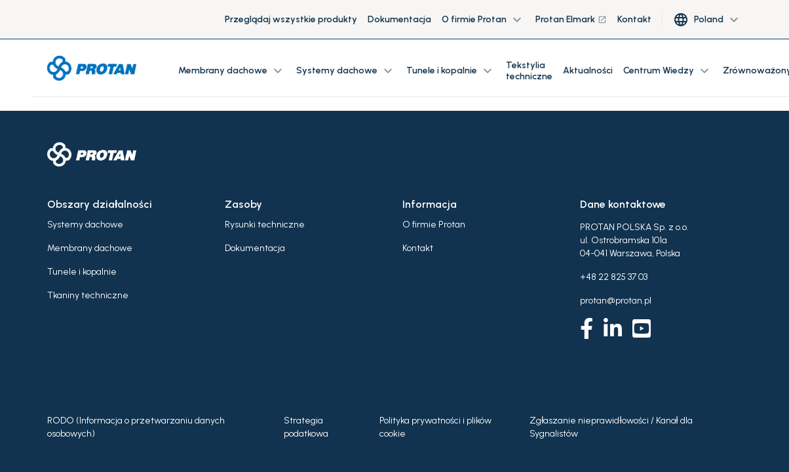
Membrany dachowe (89, 248)
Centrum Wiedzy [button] (667, 71)
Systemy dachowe (85, 224)
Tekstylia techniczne (529, 71)
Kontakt (634, 19)
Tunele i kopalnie (82, 271)
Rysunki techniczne (265, 224)
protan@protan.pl (615, 300)
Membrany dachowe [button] (232, 71)
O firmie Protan (433, 224)
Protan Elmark (571, 19)
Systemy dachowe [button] (346, 71)
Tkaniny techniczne (87, 295)
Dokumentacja (399, 19)
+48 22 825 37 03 (613, 277)
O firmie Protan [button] (483, 20)
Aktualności (588, 70)
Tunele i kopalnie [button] (450, 71)
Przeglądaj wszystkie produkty (291, 19)
